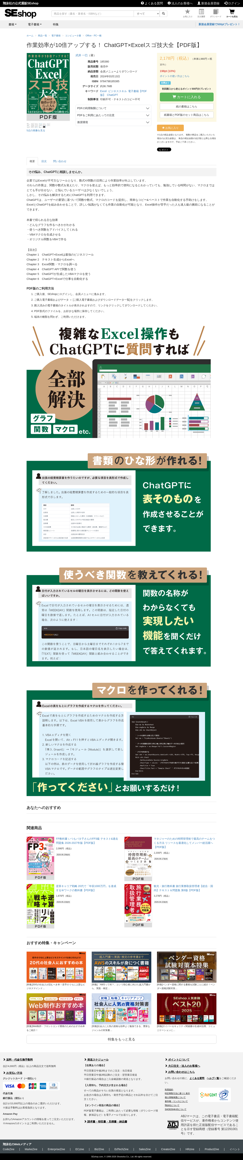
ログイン (232, 3)
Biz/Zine (99, 1149)
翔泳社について (172, 1105)
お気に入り (188, 13)
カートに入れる (187, 97)
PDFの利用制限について (92, 108)
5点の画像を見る (36, 130)
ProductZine (212, 1149)
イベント (235, 1149)
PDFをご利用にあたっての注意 (95, 115)
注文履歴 (201, 13)
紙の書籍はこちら (186, 106)
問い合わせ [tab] (59, 161)
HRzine (190, 1149)
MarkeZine (31, 1149)
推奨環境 (82, 122)
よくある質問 (152, 3)
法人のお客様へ (180, 3)
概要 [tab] (32, 161)
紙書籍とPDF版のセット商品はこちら (186, 114)
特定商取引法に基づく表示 (177, 1093)
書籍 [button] (11, 24)
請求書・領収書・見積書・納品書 (105, 1121)
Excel (103, 91)
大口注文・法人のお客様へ (182, 1065)
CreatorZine (168, 1149)
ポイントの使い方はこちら (174, 76)
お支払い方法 (12, 1072)
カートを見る (232, 13)
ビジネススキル (117, 91)
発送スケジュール (96, 1059)
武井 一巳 (82, 55)
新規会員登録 (208, 3)
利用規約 (169, 1089)
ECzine (79, 1149)
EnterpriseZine (56, 1149)
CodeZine (8, 1149)
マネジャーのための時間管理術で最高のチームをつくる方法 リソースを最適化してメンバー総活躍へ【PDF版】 (184, 843)
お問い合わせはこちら (180, 1071)
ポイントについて (177, 1059)
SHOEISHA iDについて (175, 1109)
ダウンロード (215, 13)
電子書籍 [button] (33, 24)
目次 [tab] (44, 161)
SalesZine (145, 1149)
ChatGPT (112, 94)
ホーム (30, 35)
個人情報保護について (175, 1097)
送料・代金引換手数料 (18, 1059)
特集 (56, 24)
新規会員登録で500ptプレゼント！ (219, 24)
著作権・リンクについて (176, 1101)
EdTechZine (121, 1149)
